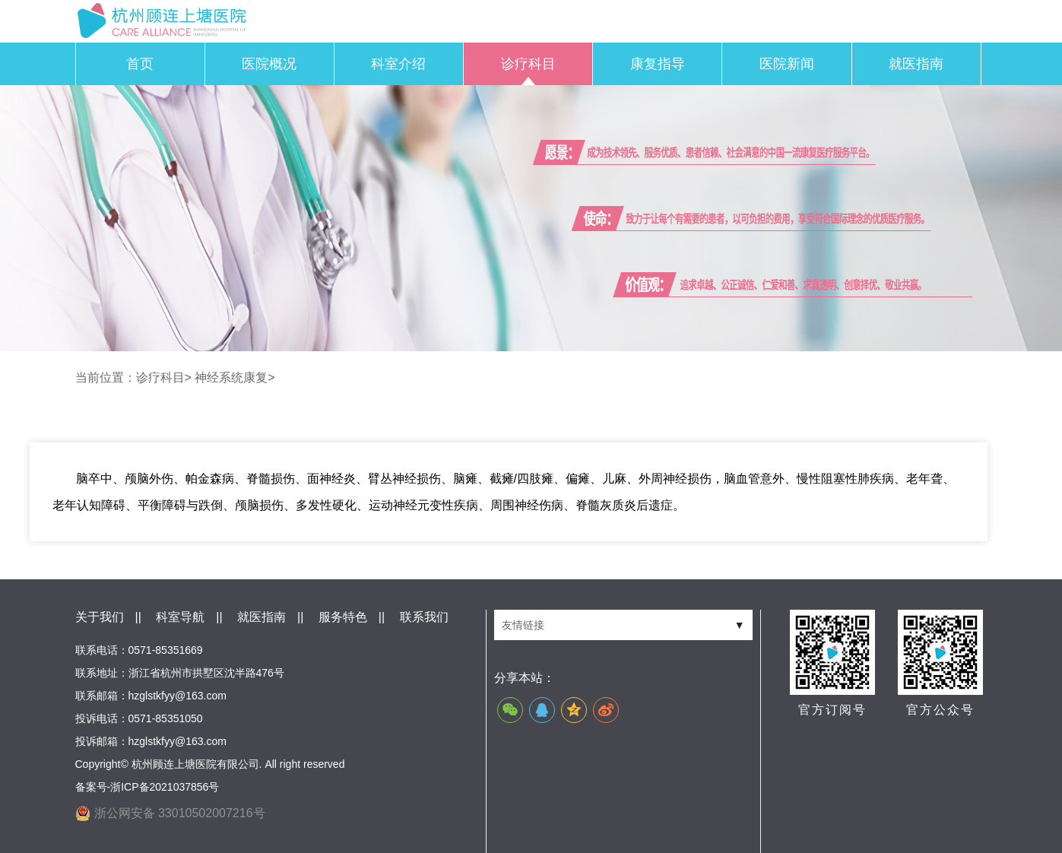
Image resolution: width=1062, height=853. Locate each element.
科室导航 (180, 616)
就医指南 (916, 63)
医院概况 (269, 63)
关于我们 (99, 616)
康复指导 (657, 63)
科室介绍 (398, 63)
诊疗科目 (528, 63)
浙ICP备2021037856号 (164, 787)
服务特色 (343, 616)
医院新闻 (786, 63)
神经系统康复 (231, 377)
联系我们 (424, 616)
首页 (140, 63)
